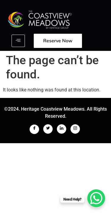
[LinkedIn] (61, 129)
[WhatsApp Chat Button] (96, 198)
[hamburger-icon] (18, 41)
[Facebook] (34, 129)
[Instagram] (75, 129)
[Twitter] (48, 129)
